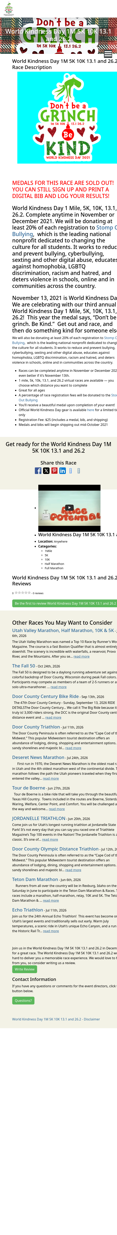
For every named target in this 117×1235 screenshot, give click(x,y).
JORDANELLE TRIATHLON (38, 818)
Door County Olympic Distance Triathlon (55, 849)
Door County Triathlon (36, 727)
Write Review (25, 969)
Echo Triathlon (27, 910)
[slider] (22, 592)
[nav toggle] (108, 54)
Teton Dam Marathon (35, 879)
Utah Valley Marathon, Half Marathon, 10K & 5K (63, 630)
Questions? (23, 1000)
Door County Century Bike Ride (45, 696)
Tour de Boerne (28, 788)
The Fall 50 (23, 666)
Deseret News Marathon (38, 757)
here (90, 410)
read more (81, 656)
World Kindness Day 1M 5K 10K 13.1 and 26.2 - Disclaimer (56, 1019)
